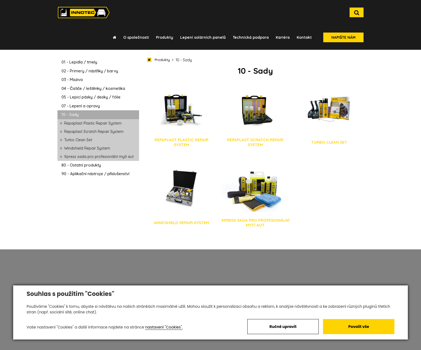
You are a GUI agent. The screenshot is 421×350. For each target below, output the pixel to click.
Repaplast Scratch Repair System (94, 131)
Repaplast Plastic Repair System (93, 123)
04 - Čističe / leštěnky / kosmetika (93, 88)
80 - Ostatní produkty (81, 165)
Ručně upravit (282, 326)
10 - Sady (70, 114)
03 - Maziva (72, 79)
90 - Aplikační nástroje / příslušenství (95, 173)
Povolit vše (358, 326)
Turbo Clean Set (78, 139)
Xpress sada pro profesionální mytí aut (99, 156)
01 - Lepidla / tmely (79, 62)
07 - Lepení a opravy (80, 105)
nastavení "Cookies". (164, 327)
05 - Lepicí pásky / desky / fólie (91, 97)
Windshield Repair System (87, 148)
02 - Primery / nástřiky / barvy (89, 70)
